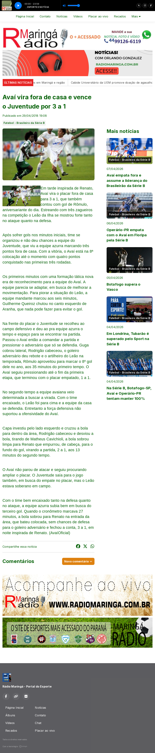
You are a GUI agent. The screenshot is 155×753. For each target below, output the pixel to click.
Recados (120, 16)
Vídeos (78, 16)
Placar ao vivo (98, 16)
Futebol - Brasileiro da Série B (24, 123)
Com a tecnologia (14, 746)
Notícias (62, 16)
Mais (136, 16)
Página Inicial (25, 16)
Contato (45, 16)
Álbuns (10, 715)
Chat (38, 723)
